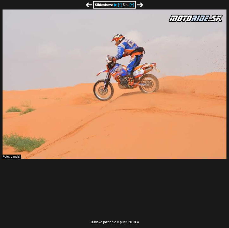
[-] (120, 5)
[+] (131, 5)
